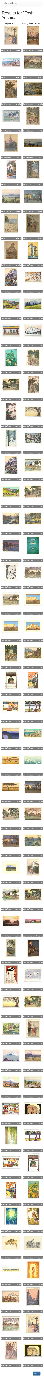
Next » (36, 1373)
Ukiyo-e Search (11, 3)
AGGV (18, 50)
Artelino (40, 265)
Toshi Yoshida (6, 50)
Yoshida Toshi (28, 265)
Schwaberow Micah (30, 936)
